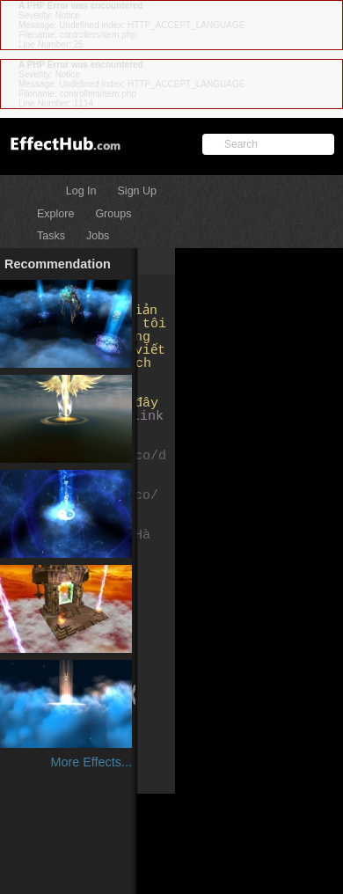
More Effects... (91, 762)
